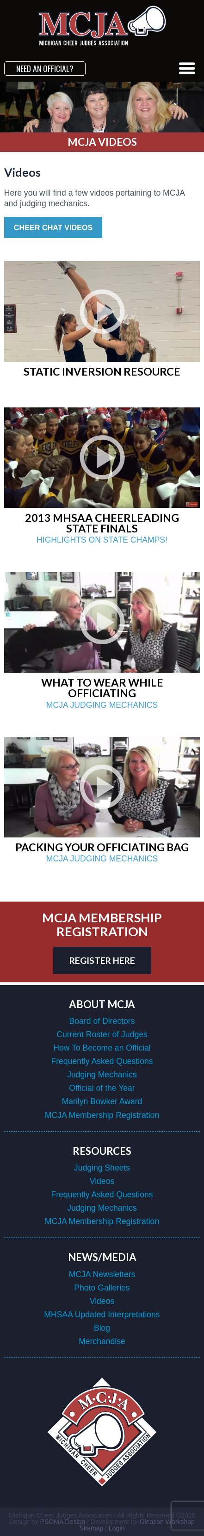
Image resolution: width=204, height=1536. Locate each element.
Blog (102, 1328)
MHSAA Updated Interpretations (102, 1314)
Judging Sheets (102, 1167)
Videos (102, 1181)
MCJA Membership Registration (102, 1115)
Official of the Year (102, 1088)
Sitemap (92, 1528)
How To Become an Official (102, 1047)
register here (102, 960)
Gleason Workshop (166, 1521)
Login (116, 1528)
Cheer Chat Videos (53, 227)
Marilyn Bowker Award (102, 1101)
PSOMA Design (63, 1521)
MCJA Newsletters (102, 1274)
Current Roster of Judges (102, 1034)
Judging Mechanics (102, 1074)
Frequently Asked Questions (102, 1061)
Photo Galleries (102, 1287)
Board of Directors (102, 1021)
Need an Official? (45, 68)
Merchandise (102, 1341)
